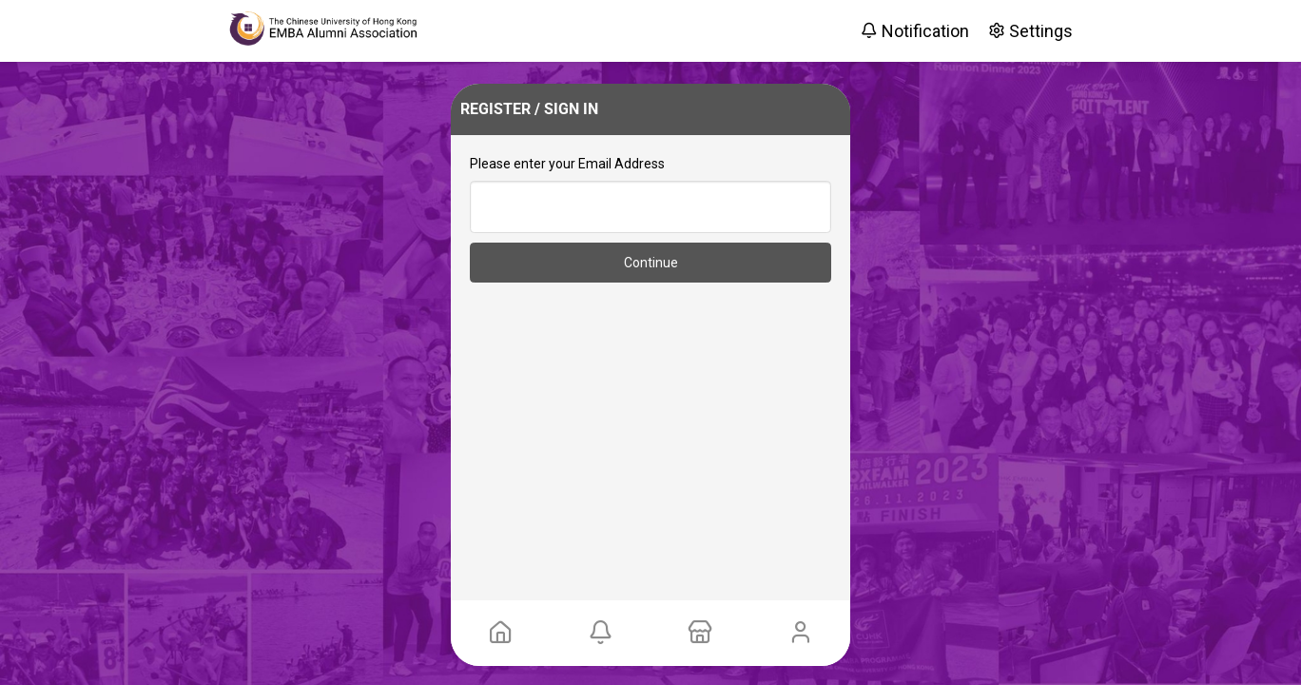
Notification (915, 31)
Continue (651, 262)
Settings (1030, 31)
